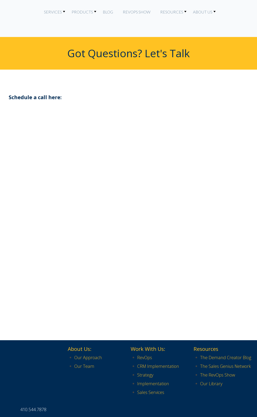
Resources (171, 12)
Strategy (145, 357)
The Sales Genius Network (225, 349)
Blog (108, 12)
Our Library (211, 366)
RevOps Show (136, 12)
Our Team (84, 349)
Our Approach (88, 340)
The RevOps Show (217, 357)
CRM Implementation (158, 349)
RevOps (144, 340)
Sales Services (150, 375)
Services (53, 12)
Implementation (153, 366)
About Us (202, 12)
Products (82, 12)
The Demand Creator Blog (225, 340)
